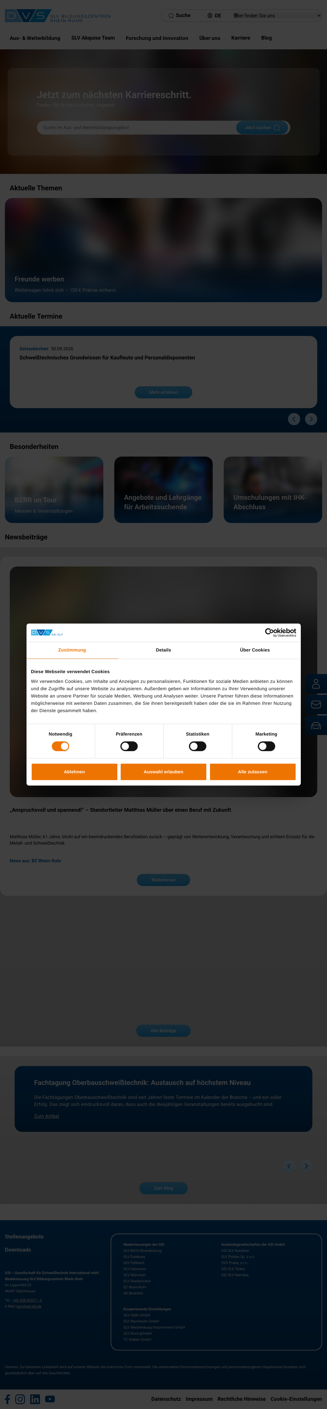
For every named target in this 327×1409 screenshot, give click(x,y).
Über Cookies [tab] (255, 650)
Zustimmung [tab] (72, 650)
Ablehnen (74, 771)
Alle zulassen (252, 771)
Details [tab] (163, 650)
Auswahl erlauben (163, 771)
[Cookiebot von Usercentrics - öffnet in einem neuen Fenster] (269, 632)
